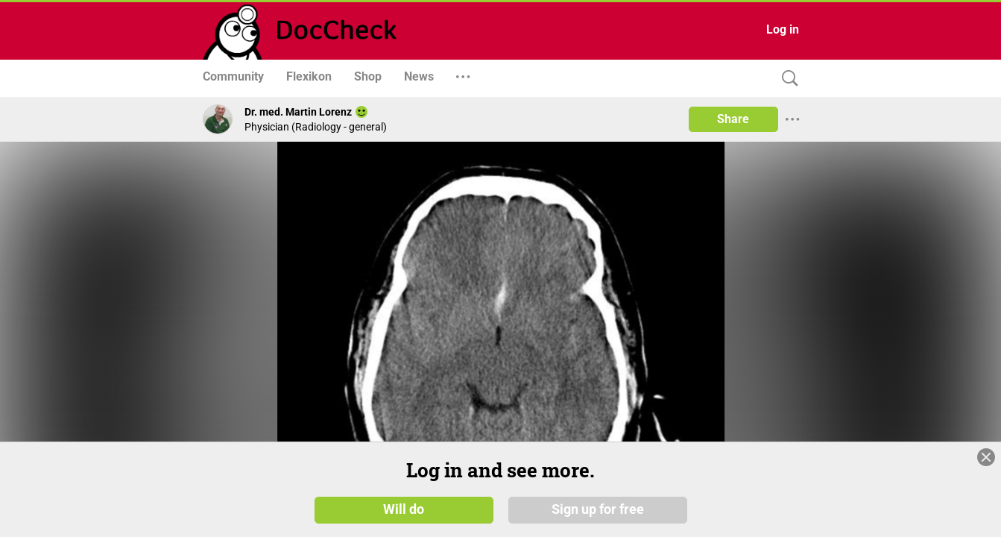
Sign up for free (598, 508)
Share (733, 119)
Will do (403, 508)
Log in (782, 29)
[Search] (786, 79)
